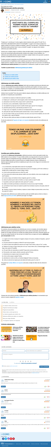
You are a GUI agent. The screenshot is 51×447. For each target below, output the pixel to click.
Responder (3, 386)
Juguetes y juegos (4, 4)
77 (49, 428)
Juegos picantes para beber (10, 196)
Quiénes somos (18, 443)
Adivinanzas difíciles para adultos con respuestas (13, 316)
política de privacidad (13, 366)
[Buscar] (49, 2)
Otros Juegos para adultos (19, 4)
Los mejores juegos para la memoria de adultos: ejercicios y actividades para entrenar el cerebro (44, 330)
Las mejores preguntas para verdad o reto (11, 314)
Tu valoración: (17, 363)
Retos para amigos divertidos (9, 318)
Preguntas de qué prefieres (8, 310)
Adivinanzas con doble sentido (11, 75)
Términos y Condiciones (35, 443)
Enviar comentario (44, 367)
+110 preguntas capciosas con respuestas (11, 320)
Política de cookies (5, 445)
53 (49, 417)
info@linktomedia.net (35, 373)
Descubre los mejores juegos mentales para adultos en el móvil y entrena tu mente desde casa (19, 339)
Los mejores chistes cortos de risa (10, 306)
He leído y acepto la (10, 366)
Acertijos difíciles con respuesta (15, 263)
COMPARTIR (45, 2)
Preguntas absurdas (42, 336)
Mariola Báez (8, 12)
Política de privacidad (44, 443)
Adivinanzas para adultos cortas (11, 79)
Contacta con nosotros (26, 443)
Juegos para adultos (10, 4)
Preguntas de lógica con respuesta (21, 120)
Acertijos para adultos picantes (11, 77)
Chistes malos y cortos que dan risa (10, 312)
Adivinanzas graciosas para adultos (23, 68)
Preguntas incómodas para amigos (10, 308)
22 (49, 407)
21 (49, 396)
